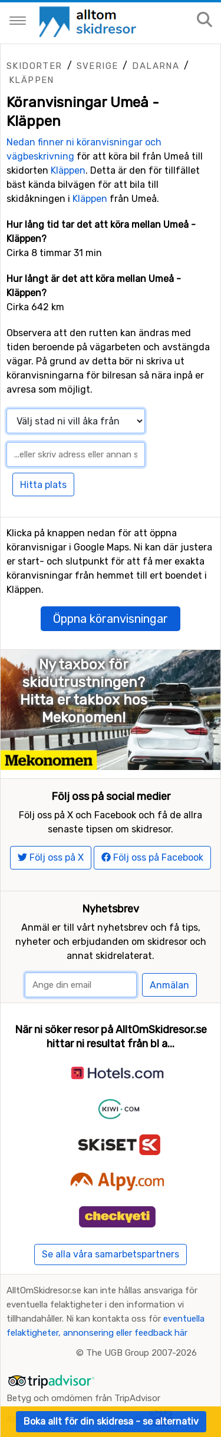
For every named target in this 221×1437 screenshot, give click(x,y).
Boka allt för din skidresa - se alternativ (111, 1421)
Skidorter (34, 66)
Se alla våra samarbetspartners (110, 1254)
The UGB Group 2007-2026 (141, 1353)
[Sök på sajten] (204, 20)
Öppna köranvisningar (110, 619)
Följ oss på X (51, 857)
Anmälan (169, 985)
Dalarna (155, 66)
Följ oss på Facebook (152, 857)
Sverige (97, 66)
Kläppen (31, 80)
